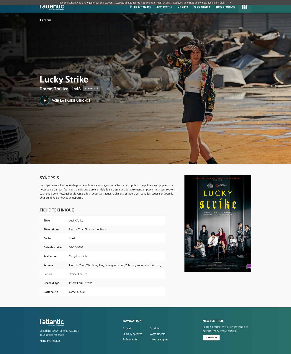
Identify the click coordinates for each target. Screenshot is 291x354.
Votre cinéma (201, 6)
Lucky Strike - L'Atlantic (52, 322)
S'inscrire (211, 337)
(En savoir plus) (216, 2)
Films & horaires (140, 6)
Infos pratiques (225, 6)
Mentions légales (50, 340)
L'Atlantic (52, 6)
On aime (182, 6)
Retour (45, 20)
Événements (164, 6)
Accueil (127, 328)
